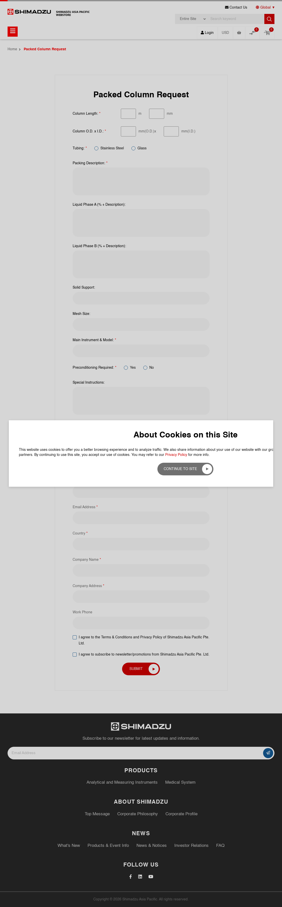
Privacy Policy (176, 455)
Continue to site (180, 469)
